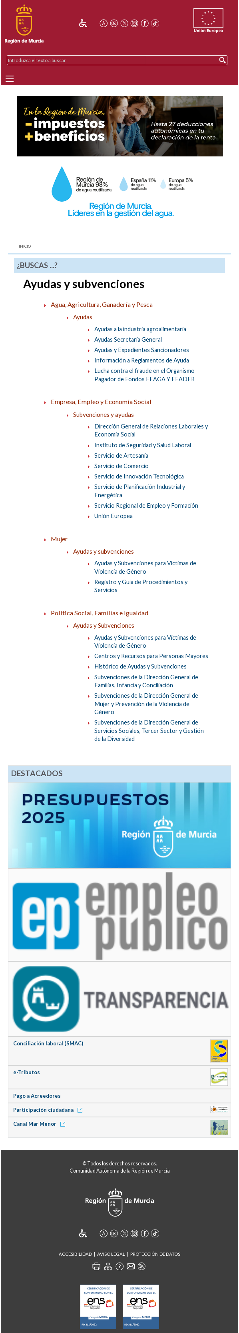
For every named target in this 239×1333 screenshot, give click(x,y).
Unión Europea (113, 515)
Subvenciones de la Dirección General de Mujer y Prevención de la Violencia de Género (146, 703)
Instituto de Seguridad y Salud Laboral (142, 445)
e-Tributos (26, 1072)
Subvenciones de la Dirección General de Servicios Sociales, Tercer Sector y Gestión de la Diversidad (149, 730)
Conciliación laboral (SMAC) (48, 1043)
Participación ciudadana (49, 1110)
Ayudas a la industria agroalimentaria (140, 329)
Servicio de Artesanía (121, 455)
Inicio (25, 246)
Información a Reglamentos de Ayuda (141, 360)
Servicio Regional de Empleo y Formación (146, 505)
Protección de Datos (155, 1254)
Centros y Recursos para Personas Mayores (151, 655)
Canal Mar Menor (40, 1124)
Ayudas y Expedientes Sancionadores (141, 349)
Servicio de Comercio (121, 465)
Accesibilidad (75, 1254)
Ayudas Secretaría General (128, 339)
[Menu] (10, 79)
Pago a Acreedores (37, 1096)
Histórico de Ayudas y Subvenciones (140, 666)
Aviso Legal (111, 1254)
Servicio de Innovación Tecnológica (139, 476)
